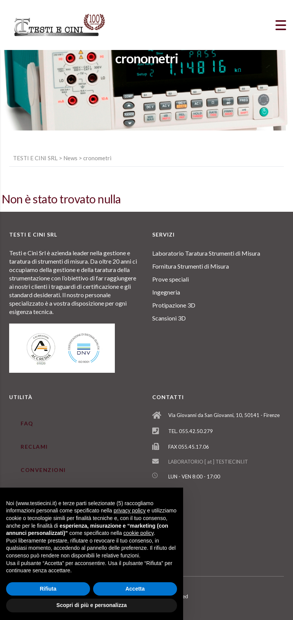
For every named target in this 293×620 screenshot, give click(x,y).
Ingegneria (166, 292)
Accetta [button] (135, 589)
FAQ (27, 423)
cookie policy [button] (138, 533)
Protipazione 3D (173, 305)
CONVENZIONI (43, 470)
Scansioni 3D (169, 318)
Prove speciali (170, 279)
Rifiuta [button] (48, 589)
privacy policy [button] (130, 510)
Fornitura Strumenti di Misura (190, 266)
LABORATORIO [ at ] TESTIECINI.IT (208, 462)
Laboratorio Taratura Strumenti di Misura (206, 253)
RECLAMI (34, 446)
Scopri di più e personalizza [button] (91, 605)
